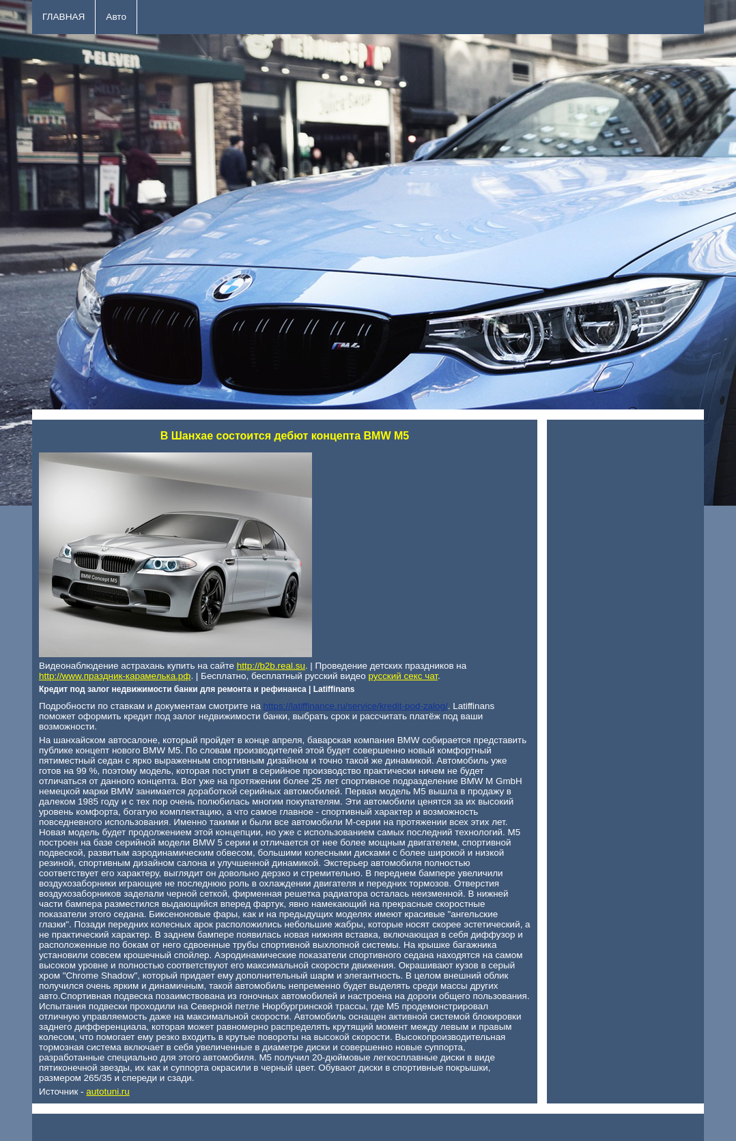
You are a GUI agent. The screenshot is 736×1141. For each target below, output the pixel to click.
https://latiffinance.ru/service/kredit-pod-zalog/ (356, 706)
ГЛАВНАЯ (63, 17)
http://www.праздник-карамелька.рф (114, 676)
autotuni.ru (108, 1091)
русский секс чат (403, 676)
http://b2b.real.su (271, 666)
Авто (116, 17)
